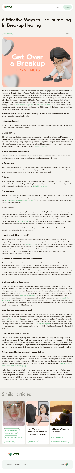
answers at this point (41, 146)
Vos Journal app (22, 221)
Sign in (68, 7)
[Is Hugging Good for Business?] (61, 422)
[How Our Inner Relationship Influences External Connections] (37, 422)
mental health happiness (24, 105)
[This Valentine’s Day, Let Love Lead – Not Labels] (13, 422)
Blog (58, 7)
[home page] (7, 7)
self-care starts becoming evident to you (19, 200)
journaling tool (31, 244)
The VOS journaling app (42, 324)
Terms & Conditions (13, 464)
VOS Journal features (44, 105)
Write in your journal (14, 319)
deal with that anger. (40, 186)
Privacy (26, 464)
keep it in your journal (27, 296)
